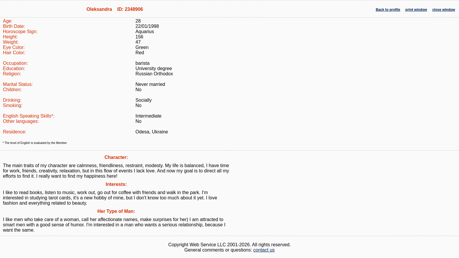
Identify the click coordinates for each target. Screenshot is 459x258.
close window (443, 10)
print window (416, 10)
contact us (264, 249)
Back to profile (388, 10)
